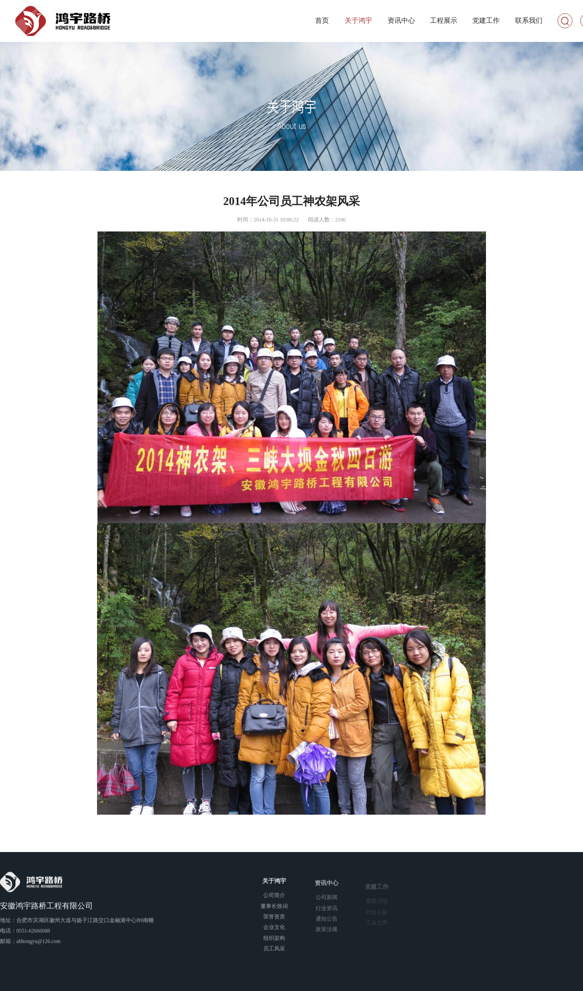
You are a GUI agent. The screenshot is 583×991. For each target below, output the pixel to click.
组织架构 (274, 941)
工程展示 (443, 20)
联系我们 (528, 20)
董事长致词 (274, 909)
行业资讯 (327, 913)
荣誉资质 (274, 919)
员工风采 (274, 951)
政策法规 (327, 934)
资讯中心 (401, 20)
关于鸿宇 (358, 20)
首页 (322, 20)
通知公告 (327, 923)
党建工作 (486, 20)
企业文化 (274, 930)
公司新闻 (327, 902)
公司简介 (274, 898)
